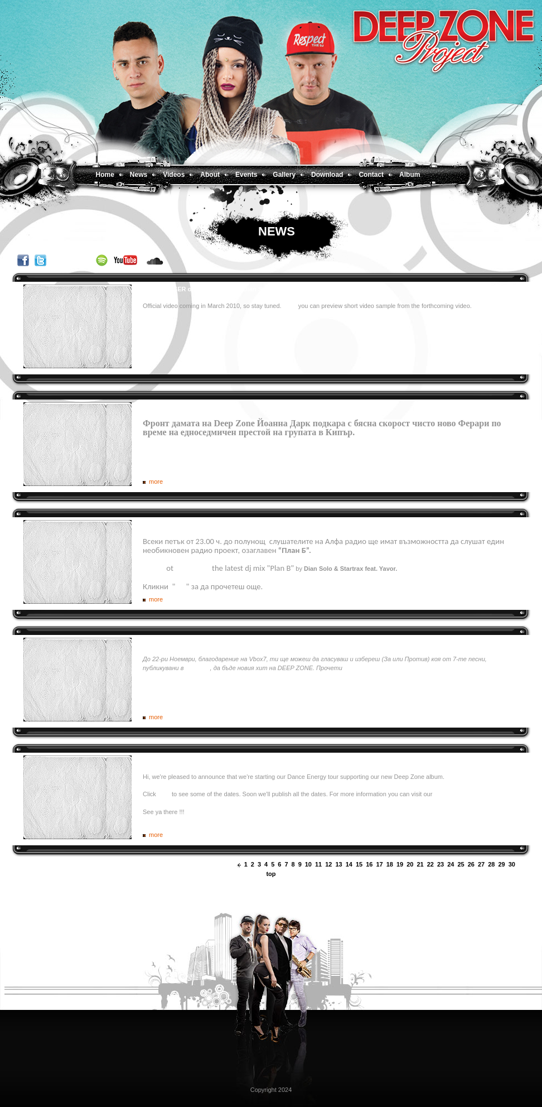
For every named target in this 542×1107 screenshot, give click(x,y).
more (156, 481)
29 (502, 864)
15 (359, 864)
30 (512, 864)
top (270, 873)
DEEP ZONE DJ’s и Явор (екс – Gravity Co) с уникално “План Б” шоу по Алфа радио (269, 524)
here (164, 794)
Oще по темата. (388, 432)
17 (379, 864)
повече (354, 668)
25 (461, 864)
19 (399, 864)
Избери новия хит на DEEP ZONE (193, 642)
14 (349, 864)
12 (328, 864)
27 (481, 864)
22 (430, 864)
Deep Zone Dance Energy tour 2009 (194, 760)
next (520, 864)
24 (450, 864)
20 (409, 864)
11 (318, 864)
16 (369, 864)
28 (491, 864)
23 (440, 864)
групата (197, 668)
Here (290, 305)
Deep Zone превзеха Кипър (184, 406)
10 (308, 864)
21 (420, 864)
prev (238, 864)
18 (389, 864)
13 (339, 864)
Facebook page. (456, 794)
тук (180, 586)
